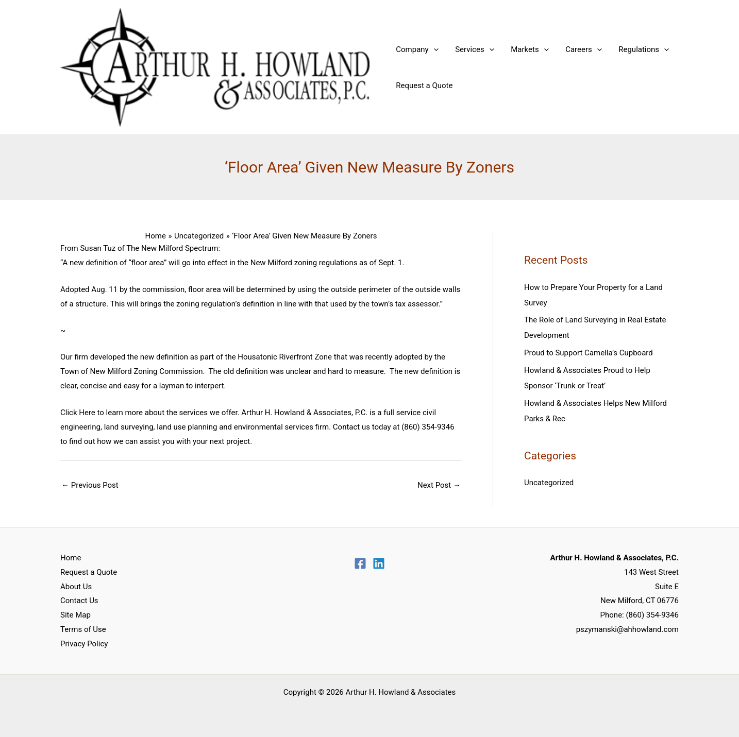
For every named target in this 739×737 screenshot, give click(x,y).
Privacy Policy (84, 643)
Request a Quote (423, 85)
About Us (76, 586)
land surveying (129, 427)
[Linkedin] (379, 563)
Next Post (439, 485)
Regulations (638, 49)
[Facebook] (360, 563)
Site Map (75, 615)
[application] (433, 49)
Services (472, 49)
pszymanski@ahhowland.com (627, 629)
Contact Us (79, 600)
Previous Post (90, 485)
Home (70, 557)
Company (416, 49)
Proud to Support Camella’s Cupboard (588, 352)
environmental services (273, 427)
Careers (579, 49)
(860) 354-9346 (652, 615)
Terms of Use (83, 629)
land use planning (187, 427)
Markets (526, 49)
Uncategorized (549, 482)
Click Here (77, 412)
